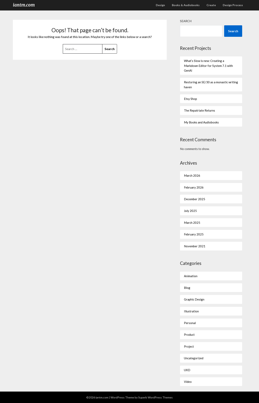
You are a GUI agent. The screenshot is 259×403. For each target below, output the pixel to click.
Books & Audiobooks (186, 5)
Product (189, 334)
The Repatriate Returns (199, 110)
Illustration (191, 311)
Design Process (233, 5)
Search (185, 21)
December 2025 (194, 199)
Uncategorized (193, 358)
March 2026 (192, 175)
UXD (187, 370)
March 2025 (192, 222)
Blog (187, 287)
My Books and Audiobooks (201, 122)
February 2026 (194, 187)
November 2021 (194, 246)
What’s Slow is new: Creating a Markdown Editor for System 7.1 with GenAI (208, 65)
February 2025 (194, 234)
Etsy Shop (190, 99)
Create (211, 5)
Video (188, 381)
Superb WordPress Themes (155, 397)
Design (160, 5)
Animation (190, 276)
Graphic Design (194, 299)
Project (189, 346)
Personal (190, 323)
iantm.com (24, 5)
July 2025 (190, 210)
